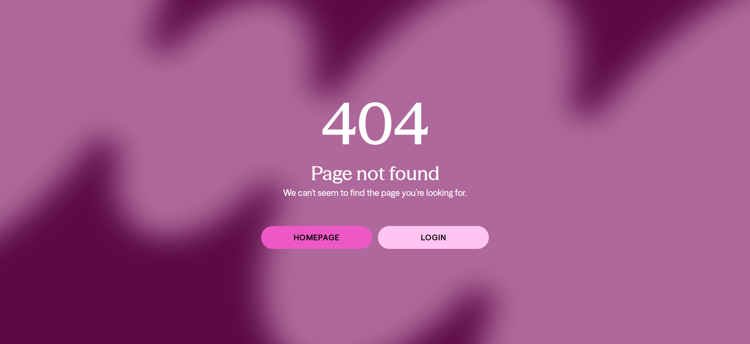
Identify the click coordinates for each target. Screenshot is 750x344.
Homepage (317, 237)
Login (433, 237)
